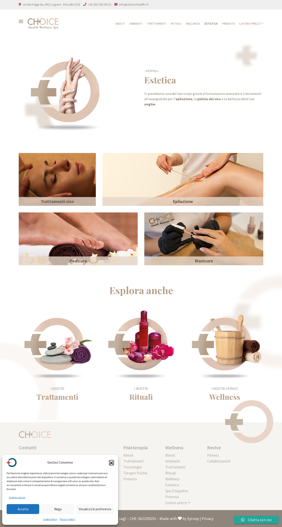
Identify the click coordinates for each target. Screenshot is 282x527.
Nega (57, 509)
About (120, 24)
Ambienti (136, 24)
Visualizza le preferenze (95, 509)
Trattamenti (156, 24)
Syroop (193, 518)
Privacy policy (67, 519)
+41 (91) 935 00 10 (99, 4)
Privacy (207, 518)
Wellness (193, 24)
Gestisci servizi (17, 497)
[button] (111, 462)
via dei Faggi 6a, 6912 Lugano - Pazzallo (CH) (51, 4)
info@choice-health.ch (133, 4)
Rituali (176, 24)
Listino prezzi (250, 24)
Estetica (211, 24)
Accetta (23, 509)
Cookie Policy (50, 519)
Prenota (228, 24)
